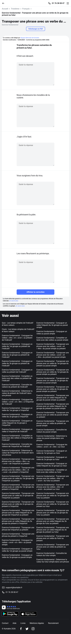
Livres (23, 623)
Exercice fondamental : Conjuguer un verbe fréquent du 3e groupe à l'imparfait (17, 423)
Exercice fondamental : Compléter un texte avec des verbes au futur (51, 471)
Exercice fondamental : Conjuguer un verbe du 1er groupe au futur (51, 452)
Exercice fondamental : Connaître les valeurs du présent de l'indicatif (17, 386)
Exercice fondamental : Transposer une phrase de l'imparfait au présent (18, 528)
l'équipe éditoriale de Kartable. (29, 38)
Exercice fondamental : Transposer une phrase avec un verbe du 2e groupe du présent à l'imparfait (18, 504)
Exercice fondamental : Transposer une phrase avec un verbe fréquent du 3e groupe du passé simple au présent (52, 397)
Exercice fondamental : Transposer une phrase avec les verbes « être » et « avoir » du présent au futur (52, 487)
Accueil (5, 9)
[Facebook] (20, 628)
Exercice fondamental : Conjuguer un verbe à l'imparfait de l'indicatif (17, 430)
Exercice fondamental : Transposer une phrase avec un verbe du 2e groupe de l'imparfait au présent (18, 495)
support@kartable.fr (14, 587)
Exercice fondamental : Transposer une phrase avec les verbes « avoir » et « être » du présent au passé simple (52, 355)
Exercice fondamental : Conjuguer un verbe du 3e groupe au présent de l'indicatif (17, 363)
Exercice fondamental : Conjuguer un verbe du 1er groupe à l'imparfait (17, 409)
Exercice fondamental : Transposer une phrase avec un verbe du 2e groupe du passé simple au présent (52, 389)
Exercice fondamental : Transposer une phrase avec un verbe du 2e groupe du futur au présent (52, 512)
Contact (5, 623)
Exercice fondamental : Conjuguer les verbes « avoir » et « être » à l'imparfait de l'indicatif (18, 401)
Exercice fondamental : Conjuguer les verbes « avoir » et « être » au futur (51, 445)
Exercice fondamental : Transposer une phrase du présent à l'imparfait (18, 535)
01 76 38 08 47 (58, 3)
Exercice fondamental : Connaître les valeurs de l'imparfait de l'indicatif (17, 445)
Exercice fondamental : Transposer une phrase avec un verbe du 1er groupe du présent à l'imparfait (18, 487)
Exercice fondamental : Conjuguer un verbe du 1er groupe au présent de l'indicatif (17, 346)
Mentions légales (37, 623)
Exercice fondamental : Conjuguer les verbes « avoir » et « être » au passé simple (17, 542)
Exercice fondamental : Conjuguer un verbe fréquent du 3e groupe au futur (51, 464)
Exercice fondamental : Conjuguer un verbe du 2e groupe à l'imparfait (17, 415)
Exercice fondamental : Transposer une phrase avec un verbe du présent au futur (52, 547)
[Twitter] (26, 628)
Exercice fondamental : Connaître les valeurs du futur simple (51, 554)
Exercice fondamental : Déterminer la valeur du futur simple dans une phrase (52, 560)
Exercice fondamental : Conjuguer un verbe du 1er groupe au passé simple (17, 550)
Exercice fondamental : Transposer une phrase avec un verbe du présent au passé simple (52, 423)
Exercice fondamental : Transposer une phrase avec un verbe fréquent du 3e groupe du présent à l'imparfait (18, 521)
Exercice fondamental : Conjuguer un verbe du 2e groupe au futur (51, 458)
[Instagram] (33, 628)
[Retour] (4, 3)
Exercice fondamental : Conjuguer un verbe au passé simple (51, 332)
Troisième (15, 9)
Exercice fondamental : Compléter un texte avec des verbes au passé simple (52, 339)
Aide (14, 623)
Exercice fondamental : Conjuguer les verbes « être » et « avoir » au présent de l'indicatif (17, 337)
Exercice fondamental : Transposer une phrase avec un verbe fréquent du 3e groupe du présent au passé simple (52, 406)
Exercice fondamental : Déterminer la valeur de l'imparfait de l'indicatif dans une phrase (18, 452)
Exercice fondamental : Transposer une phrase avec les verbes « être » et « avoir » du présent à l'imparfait (18, 470)
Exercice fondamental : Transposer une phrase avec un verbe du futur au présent (52, 538)
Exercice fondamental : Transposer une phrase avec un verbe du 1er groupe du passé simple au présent (52, 372)
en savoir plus (13, 301)
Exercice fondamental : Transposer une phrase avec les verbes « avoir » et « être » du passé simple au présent (52, 346)
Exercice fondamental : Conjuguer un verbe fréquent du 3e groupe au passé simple (52, 325)
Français (26, 9)
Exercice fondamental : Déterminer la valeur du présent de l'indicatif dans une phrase (17, 393)
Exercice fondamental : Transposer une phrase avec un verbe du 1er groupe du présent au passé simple (52, 363)
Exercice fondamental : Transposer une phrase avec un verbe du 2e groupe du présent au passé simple (52, 380)
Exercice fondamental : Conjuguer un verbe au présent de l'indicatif (17, 371)
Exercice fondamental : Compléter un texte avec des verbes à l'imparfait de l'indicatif (17, 438)
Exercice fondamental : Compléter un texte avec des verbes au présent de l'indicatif (17, 378)
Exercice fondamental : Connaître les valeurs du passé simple (51, 431)
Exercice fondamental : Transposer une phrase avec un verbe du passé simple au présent (52, 414)
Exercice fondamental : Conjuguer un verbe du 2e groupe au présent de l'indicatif (17, 355)
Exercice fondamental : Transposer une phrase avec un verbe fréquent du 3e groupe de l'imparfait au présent (18, 512)
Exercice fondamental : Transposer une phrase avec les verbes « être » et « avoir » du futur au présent (52, 478)
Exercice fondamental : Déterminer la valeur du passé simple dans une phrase (51, 438)
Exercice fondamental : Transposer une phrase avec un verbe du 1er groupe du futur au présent (52, 495)
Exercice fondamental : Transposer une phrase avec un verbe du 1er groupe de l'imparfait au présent (18, 478)
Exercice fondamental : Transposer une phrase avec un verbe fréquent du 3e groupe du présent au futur (52, 529)
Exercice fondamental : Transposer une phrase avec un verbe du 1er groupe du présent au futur (52, 504)
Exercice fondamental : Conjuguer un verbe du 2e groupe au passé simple (17, 556)
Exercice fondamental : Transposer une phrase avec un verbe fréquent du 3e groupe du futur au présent (52, 521)
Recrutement (53, 623)
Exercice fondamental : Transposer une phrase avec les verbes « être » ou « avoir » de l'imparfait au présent (18, 461)
